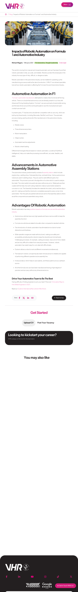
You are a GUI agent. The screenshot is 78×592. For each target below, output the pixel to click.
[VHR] (15, 6)
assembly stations (48, 172)
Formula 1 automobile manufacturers (23, 98)
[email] (32, 298)
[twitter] (24, 298)
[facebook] (19, 298)
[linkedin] (28, 298)
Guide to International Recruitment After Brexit (32, 289)
